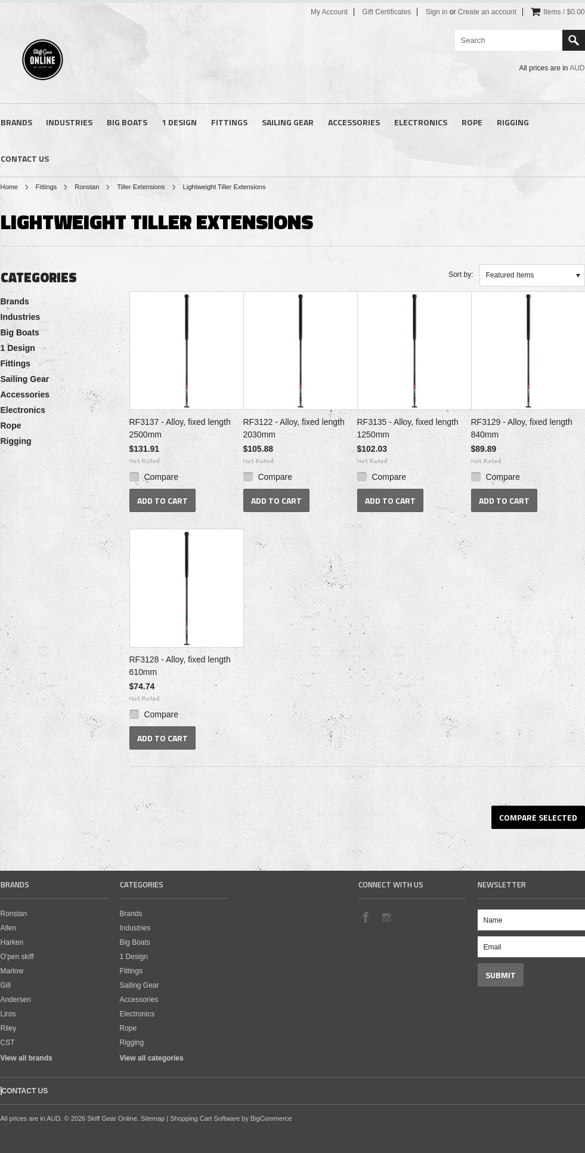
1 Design (179, 122)
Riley (9, 1028)
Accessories (354, 122)
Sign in (437, 12)
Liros (8, 1014)
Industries (69, 122)
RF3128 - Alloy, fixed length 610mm (180, 666)
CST (8, 1042)
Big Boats (127, 122)
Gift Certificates (386, 12)
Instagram (386, 917)
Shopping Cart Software (205, 1118)
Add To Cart (162, 500)
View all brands (26, 1058)
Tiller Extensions (141, 186)
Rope (472, 122)
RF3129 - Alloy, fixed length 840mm (521, 428)
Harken (12, 942)
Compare (161, 477)
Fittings (229, 122)
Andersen (16, 999)
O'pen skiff (17, 956)
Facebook (365, 917)
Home (9, 186)
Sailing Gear (288, 122)
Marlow (12, 971)
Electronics (420, 122)
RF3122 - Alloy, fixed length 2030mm (294, 428)
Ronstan (87, 186)
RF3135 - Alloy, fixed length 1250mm (408, 428)
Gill (6, 985)
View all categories (152, 1058)
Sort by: (460, 274)
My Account (329, 12)
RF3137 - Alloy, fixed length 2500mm (180, 428)
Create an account (487, 12)
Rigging (513, 122)
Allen (9, 928)
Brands (16, 122)
